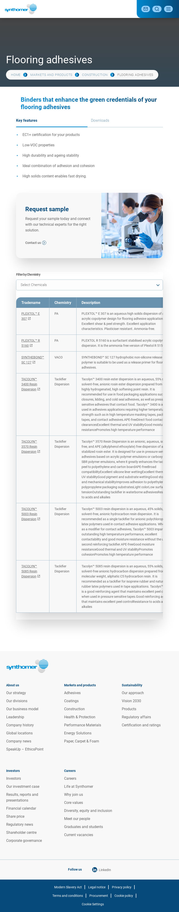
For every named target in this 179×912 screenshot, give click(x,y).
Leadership (15, 717)
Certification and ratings (141, 725)
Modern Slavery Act (68, 887)
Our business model (22, 709)
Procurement (98, 896)
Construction (95, 75)
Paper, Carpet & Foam (81, 741)
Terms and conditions (67, 896)
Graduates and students (83, 827)
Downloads (100, 120)
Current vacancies (78, 835)
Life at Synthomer (78, 786)
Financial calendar (21, 808)
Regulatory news (19, 824)
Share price (15, 816)
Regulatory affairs (136, 717)
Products (129, 709)
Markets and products (51, 75)
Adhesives (72, 693)
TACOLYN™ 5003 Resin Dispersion (29, 514)
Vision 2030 (131, 701)
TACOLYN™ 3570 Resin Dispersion (29, 446)
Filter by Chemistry (28, 274)
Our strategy (16, 693)
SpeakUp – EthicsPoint (24, 749)
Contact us (33, 243)
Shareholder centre (21, 832)
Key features (26, 120)
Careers (70, 778)
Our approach (133, 693)
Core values (73, 802)
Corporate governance (24, 840)
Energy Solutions (77, 733)
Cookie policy (123, 896)
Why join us (73, 794)
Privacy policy (121, 887)
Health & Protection (79, 717)
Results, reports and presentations (22, 797)
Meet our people (77, 819)
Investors (13, 778)
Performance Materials (82, 725)
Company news (18, 741)
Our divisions (16, 701)
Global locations (19, 733)
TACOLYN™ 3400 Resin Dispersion (29, 384)
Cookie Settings (93, 904)
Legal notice (96, 887)
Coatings (71, 701)
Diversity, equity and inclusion (88, 810)
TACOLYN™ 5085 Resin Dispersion (29, 571)
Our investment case (22, 786)
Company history (20, 725)
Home (16, 75)
